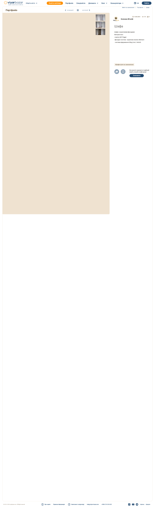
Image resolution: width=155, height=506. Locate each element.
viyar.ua (142, 504)
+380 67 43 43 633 (106, 504)
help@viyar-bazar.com (93, 504)
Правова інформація (59, 504)
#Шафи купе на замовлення (124, 64)
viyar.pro (148, 504)
